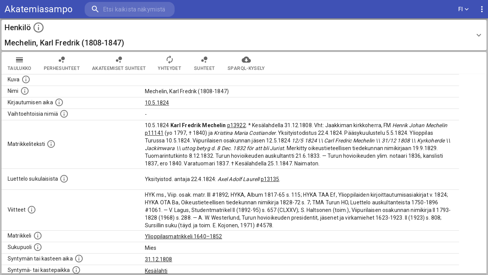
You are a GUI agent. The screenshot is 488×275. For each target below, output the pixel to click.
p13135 (270, 179)
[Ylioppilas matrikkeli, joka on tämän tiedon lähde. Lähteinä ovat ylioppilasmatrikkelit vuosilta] (38, 236)
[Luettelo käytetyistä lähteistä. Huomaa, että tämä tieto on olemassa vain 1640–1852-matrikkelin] (32, 210)
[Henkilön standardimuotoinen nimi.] (25, 91)
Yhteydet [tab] (169, 63)
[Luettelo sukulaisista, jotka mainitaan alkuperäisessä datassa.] (64, 179)
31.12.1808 (158, 259)
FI (463, 9)
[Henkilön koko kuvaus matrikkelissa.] (51, 144)
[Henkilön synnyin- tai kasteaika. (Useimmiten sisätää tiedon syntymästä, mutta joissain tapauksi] (79, 258)
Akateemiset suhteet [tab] (119, 63)
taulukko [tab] (20, 63)
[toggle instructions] (38, 27)
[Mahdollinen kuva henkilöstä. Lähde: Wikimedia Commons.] (26, 79)
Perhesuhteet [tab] (62, 63)
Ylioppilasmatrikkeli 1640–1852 (183, 236)
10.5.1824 (157, 103)
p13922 (236, 125)
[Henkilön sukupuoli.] (38, 247)
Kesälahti (156, 271)
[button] (244, 35)
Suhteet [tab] (204, 63)
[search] (130, 9)
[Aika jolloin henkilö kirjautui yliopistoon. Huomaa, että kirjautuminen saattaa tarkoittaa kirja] (59, 102)
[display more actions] (482, 9)
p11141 (154, 133)
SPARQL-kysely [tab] (246, 63)
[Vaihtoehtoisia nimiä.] (64, 114)
